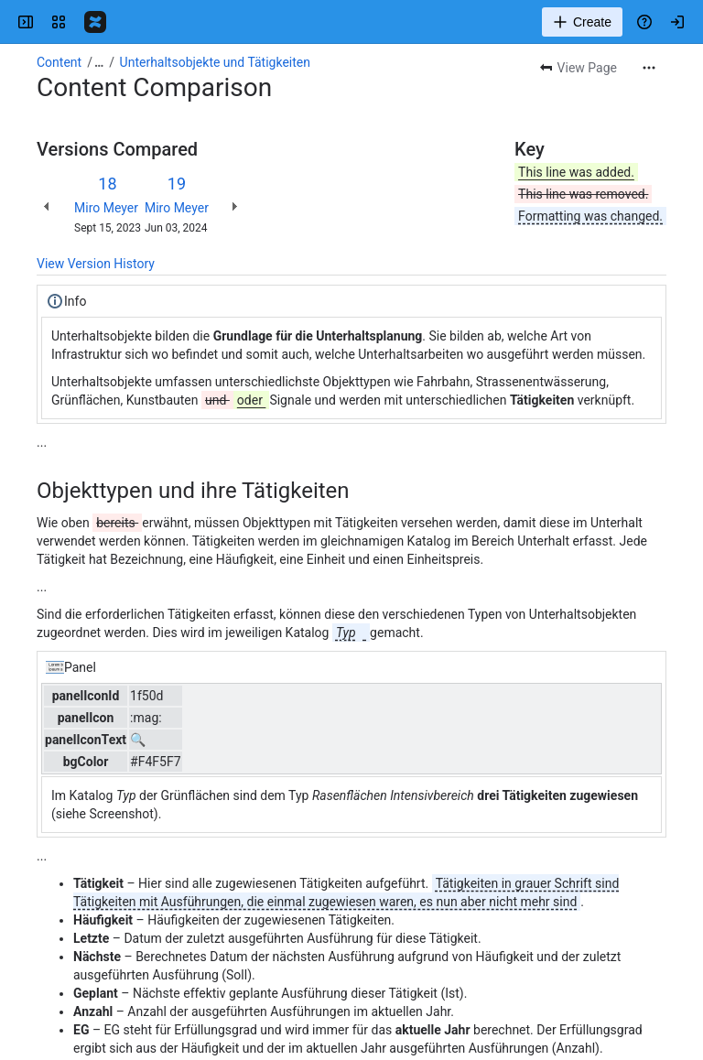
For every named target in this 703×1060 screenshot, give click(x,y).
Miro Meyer (106, 207)
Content (59, 62)
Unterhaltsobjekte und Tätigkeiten (215, 62)
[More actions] (649, 67)
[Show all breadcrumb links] (98, 62)
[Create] (582, 22)
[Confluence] (95, 22)
